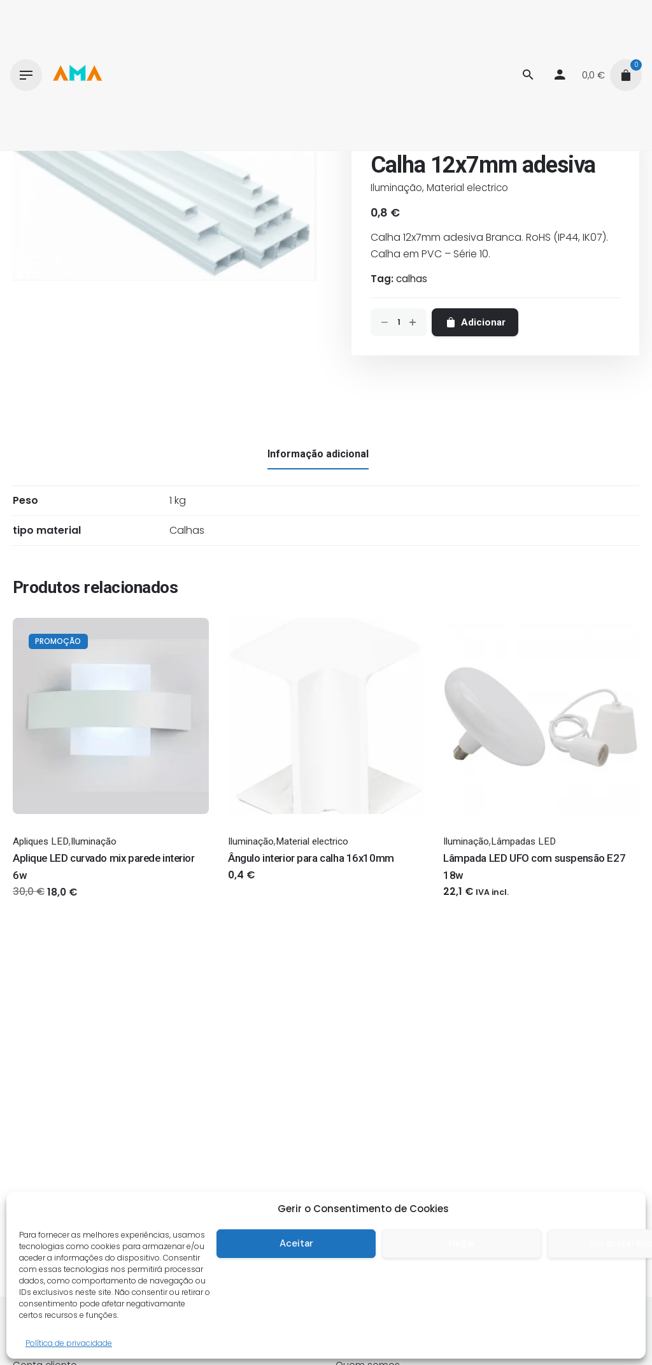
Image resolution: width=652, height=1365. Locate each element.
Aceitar (296, 1243)
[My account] (560, 75)
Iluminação (396, 187)
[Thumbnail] (77, 75)
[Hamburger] (26, 75)
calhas (411, 278)
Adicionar (475, 322)
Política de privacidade (68, 1343)
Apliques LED (41, 841)
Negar (462, 1243)
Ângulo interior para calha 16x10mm (311, 858)
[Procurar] (528, 75)
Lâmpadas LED (523, 841)
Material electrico (467, 187)
